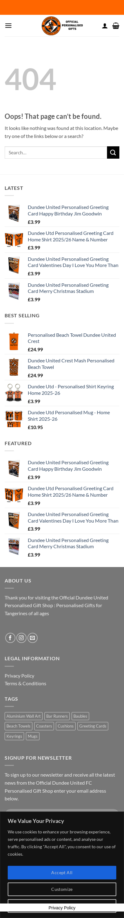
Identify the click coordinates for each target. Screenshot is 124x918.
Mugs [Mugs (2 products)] (33, 736)
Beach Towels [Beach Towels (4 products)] (18, 726)
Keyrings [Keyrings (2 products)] (14, 736)
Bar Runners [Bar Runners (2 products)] (57, 716)
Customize (62, 889)
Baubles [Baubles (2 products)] (80, 716)
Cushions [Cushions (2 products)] (66, 726)
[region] (62, 865)
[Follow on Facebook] (10, 638)
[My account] (105, 25)
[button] (8, 25)
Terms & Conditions (25, 683)
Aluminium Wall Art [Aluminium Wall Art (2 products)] (23, 716)
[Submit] (113, 152)
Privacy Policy (19, 675)
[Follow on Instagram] (21, 638)
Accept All (61, 872)
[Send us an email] (32, 638)
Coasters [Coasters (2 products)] (44, 726)
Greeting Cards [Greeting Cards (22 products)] (92, 726)
